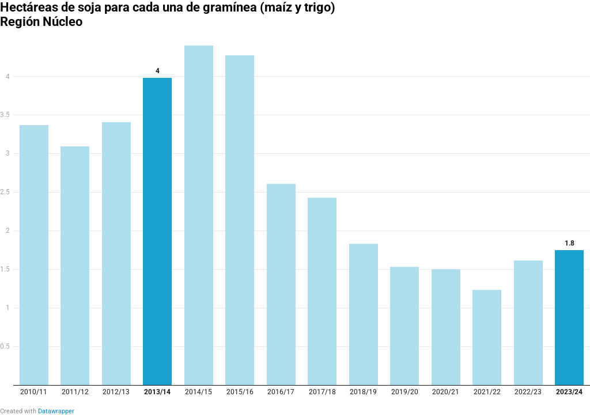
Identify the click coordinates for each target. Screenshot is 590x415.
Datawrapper (56, 411)
